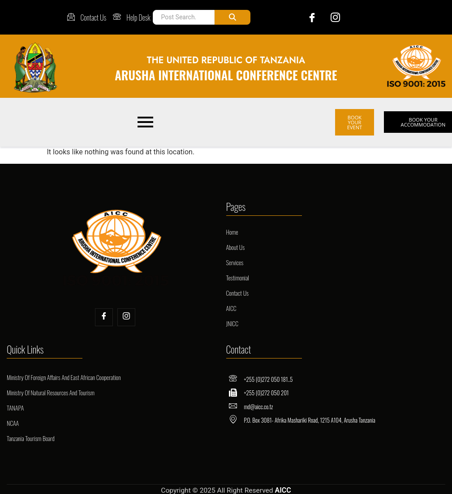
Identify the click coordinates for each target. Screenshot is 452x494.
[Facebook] (307, 17)
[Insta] (126, 312)
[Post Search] (183, 17)
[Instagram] (332, 17)
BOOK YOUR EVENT (354, 120)
